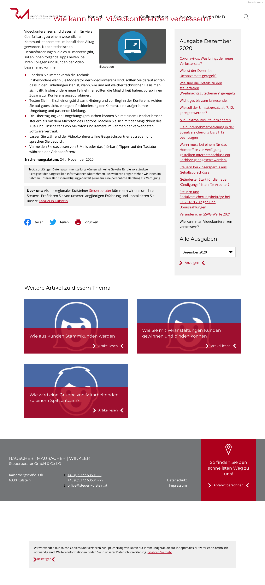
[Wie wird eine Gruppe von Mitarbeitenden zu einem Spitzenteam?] (76, 475)
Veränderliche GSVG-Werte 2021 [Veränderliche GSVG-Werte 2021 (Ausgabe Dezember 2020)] (205, 298)
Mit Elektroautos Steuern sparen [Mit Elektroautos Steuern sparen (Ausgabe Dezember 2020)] (205, 204)
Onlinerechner (154, 17)
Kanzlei (95, 17)
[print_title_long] (90, 306)
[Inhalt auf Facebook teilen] (37, 306)
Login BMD (214, 17)
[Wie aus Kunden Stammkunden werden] (76, 411)
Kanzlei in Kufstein (53, 285)
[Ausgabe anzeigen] (192, 347)
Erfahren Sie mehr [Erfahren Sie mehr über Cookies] (160, 552)
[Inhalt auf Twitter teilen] (62, 306)
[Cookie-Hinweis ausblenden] (44, 559)
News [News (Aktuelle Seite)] (185, 17)
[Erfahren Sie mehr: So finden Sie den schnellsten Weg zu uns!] (228, 569)
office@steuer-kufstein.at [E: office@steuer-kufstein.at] (87, 569)
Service (121, 17)
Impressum (178, 569)
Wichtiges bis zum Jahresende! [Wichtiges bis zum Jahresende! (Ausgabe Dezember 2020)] (204, 184)
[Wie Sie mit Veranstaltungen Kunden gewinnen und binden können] (189, 411)
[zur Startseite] (40, 13)
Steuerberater (100, 274)
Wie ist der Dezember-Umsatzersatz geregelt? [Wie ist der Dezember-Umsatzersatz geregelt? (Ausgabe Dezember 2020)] (198, 157)
